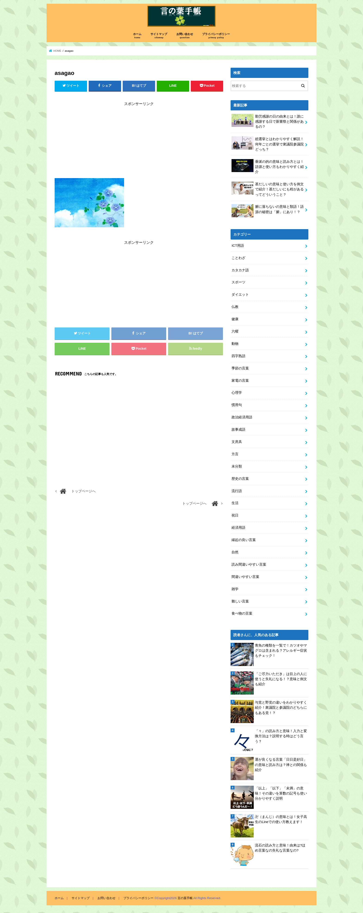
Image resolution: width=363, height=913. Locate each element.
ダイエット (240, 294)
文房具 (237, 442)
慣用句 (237, 405)
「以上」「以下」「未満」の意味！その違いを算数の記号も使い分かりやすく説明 (281, 793)
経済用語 (238, 527)
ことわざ (238, 258)
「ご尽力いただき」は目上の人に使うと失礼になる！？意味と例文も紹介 (281, 679)
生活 (235, 503)
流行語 (237, 491)
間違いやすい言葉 (245, 577)
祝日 (235, 515)
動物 (235, 344)
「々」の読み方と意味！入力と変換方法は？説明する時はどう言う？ (281, 736)
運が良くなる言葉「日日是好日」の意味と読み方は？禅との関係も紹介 (281, 765)
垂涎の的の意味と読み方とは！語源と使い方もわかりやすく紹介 (268, 166)
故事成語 (238, 429)
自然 (235, 552)
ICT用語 (238, 245)
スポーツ (238, 282)
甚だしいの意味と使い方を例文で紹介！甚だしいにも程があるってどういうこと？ (268, 189)
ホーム (137, 35)
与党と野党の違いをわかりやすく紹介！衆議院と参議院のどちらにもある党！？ (281, 707)
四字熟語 (238, 356)
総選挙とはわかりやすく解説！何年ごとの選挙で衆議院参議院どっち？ (268, 143)
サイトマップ (158, 35)
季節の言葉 (240, 368)
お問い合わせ (184, 35)
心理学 (237, 392)
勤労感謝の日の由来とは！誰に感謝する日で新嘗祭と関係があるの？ (268, 121)
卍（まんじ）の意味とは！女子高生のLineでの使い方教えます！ (281, 819)
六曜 (235, 331)
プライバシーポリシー (216, 35)
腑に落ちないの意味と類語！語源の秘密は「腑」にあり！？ (268, 210)
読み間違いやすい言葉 (249, 564)
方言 (235, 454)
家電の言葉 (240, 380)
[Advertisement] (139, 143)
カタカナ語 (240, 270)
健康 (235, 319)
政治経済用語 (242, 417)
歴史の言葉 (240, 479)
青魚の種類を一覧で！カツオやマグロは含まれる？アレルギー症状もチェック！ (281, 650)
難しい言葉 (240, 601)
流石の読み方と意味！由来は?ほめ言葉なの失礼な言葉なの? (280, 847)
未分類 (237, 466)
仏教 (235, 307)
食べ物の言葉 (242, 613)
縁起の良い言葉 (244, 540)
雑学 (235, 589)
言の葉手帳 (185, 898)
